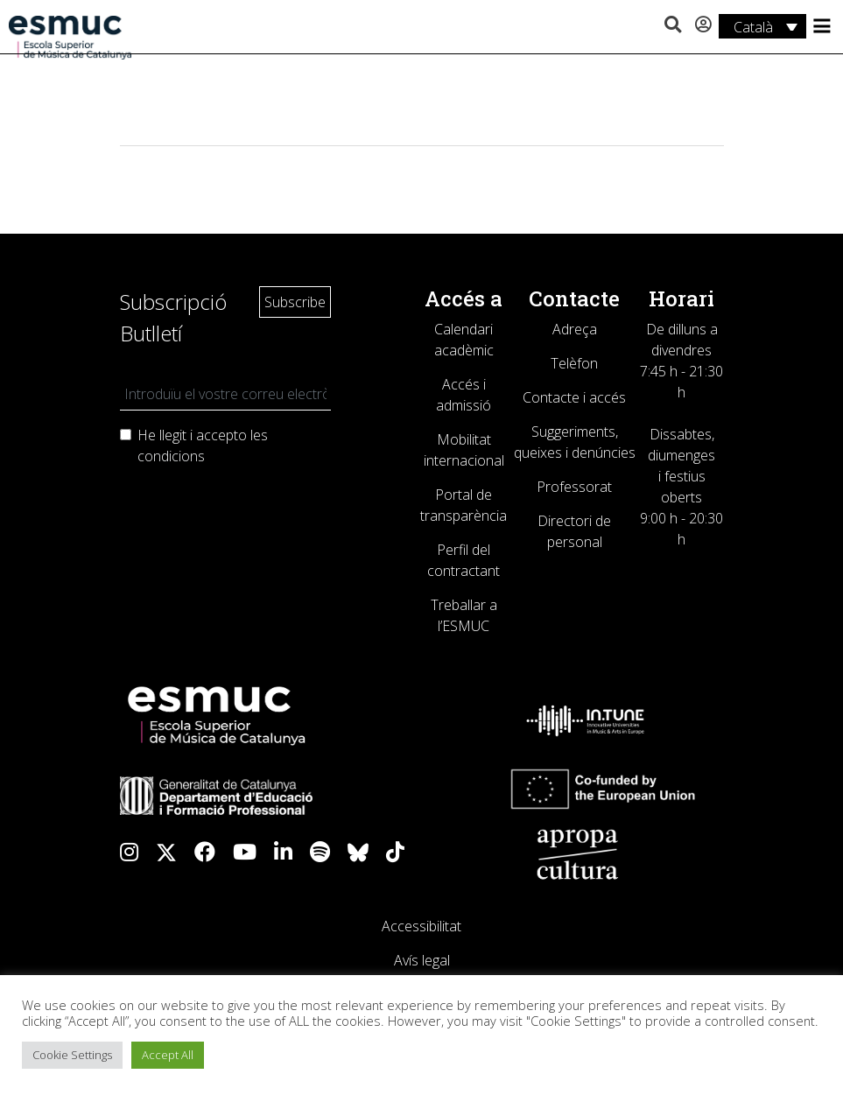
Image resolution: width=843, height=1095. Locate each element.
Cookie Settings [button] (72, 1055)
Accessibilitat (421, 926)
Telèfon (574, 363)
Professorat (574, 486)
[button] (672, 25)
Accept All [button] (167, 1055)
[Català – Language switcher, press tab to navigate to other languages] (762, 26)
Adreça (574, 329)
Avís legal (422, 960)
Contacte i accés (574, 397)
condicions (171, 456)
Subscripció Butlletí (173, 317)
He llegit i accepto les (202, 445)
